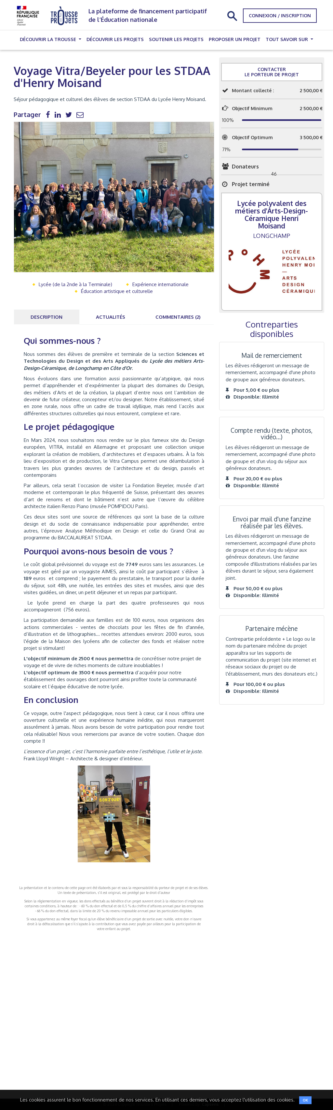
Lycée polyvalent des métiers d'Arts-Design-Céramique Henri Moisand (271, 214)
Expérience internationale (160, 284)
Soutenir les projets (176, 39)
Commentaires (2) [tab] (178, 317)
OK (305, 1100)
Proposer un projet (234, 39)
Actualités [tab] (110, 317)
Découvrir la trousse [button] (48, 39)
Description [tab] (46, 317)
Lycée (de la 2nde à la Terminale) (75, 284)
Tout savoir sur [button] (287, 39)
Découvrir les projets (115, 39)
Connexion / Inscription (280, 15)
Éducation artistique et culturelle (117, 291)
